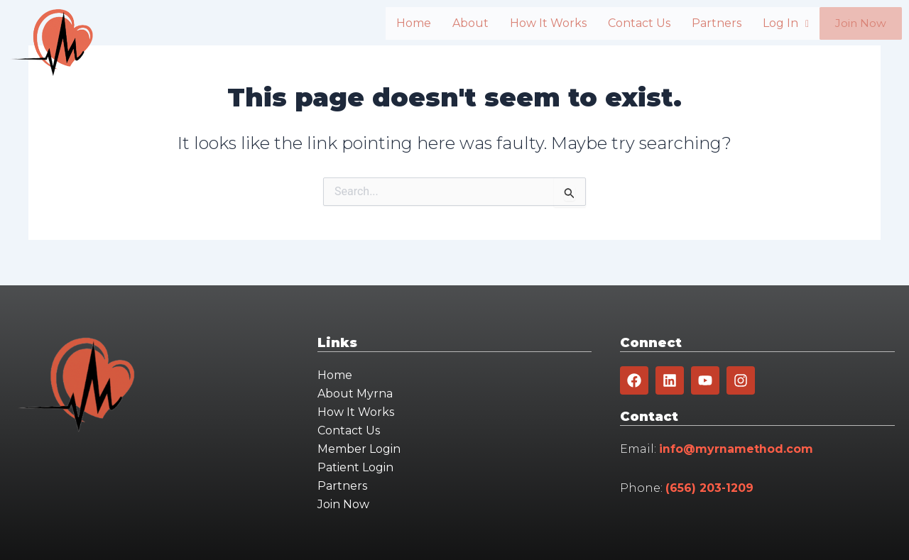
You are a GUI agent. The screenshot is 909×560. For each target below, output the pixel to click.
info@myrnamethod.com (736, 449)
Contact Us (621, 23)
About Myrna (355, 393)
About (453, 23)
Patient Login (355, 467)
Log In (768, 23)
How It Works (530, 23)
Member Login (359, 449)
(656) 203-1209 (709, 488)
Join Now (852, 24)
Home (396, 23)
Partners (699, 23)
